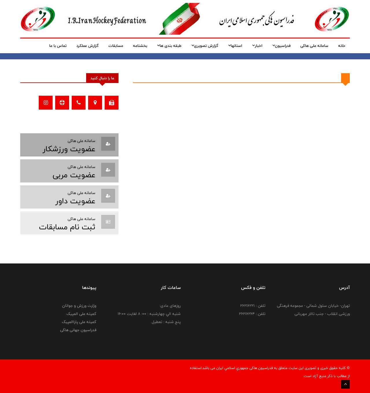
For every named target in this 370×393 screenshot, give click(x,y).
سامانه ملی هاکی (314, 45)
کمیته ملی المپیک (81, 313)
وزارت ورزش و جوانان (79, 305)
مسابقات (115, 45)
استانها (235, 45)
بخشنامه (140, 45)
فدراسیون (281, 45)
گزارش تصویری (204, 45)
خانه (341, 45)
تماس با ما (57, 45)
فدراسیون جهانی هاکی (78, 329)
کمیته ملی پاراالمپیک (79, 321)
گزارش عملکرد (87, 45)
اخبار (257, 45)
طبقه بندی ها (169, 45)
